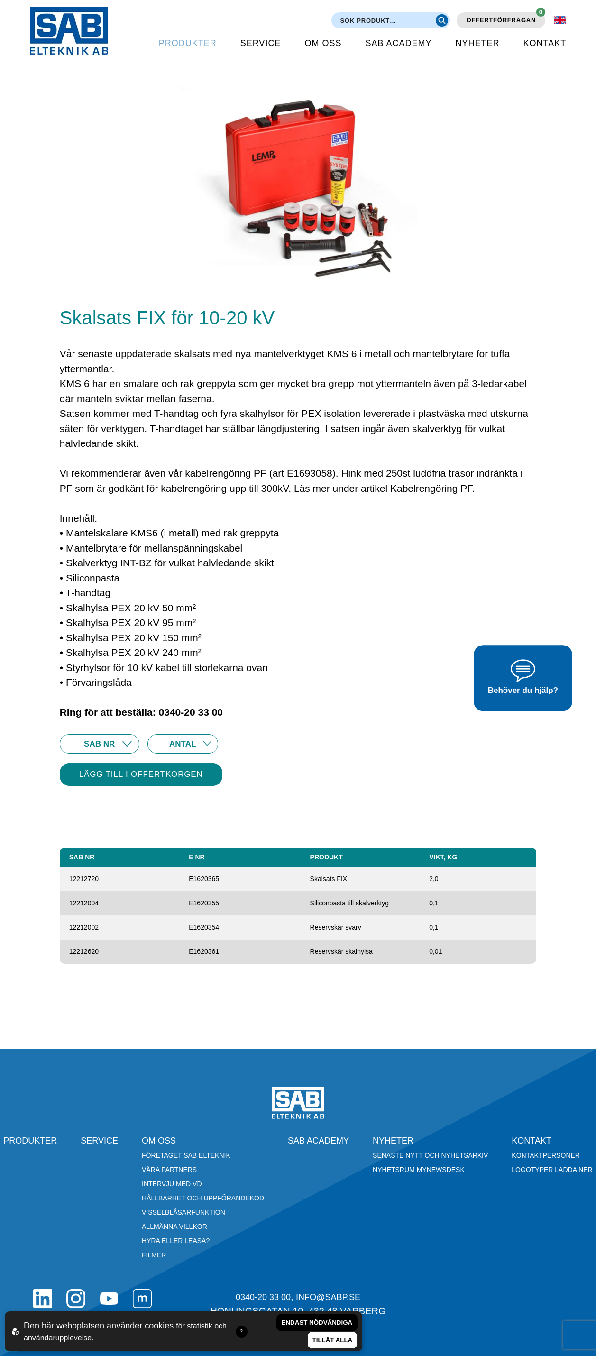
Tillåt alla (332, 1340)
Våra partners (169, 1169)
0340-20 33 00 (263, 1297)
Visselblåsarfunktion (183, 1212)
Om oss (322, 43)
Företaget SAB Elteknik (186, 1155)
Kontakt (544, 43)
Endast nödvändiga (317, 1322)
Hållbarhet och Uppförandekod (203, 1198)
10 (182, 744)
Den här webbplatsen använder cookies (99, 1325)
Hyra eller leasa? (176, 1241)
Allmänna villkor (174, 1226)
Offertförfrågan (505, 18)
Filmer (154, 1255)
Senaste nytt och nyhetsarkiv (430, 1155)
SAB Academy (398, 43)
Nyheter (477, 43)
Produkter (188, 43)
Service (260, 43)
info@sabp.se (328, 1297)
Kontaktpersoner (546, 1155)
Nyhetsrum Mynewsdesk (419, 1169)
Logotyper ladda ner (552, 1169)
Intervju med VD (172, 1184)
